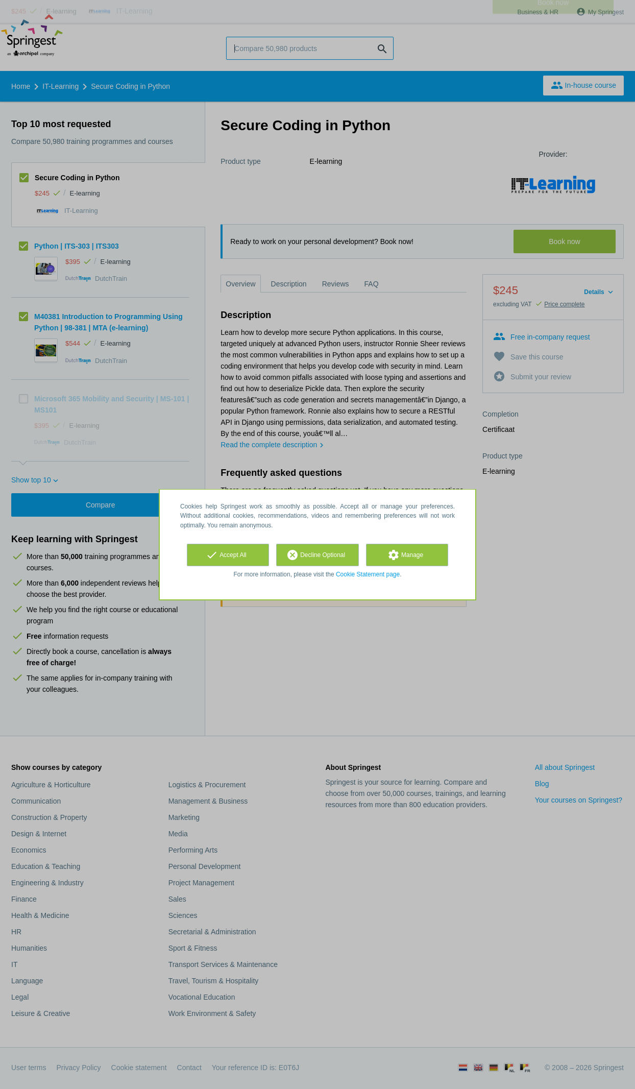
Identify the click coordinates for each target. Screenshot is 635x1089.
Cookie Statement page (368, 574)
